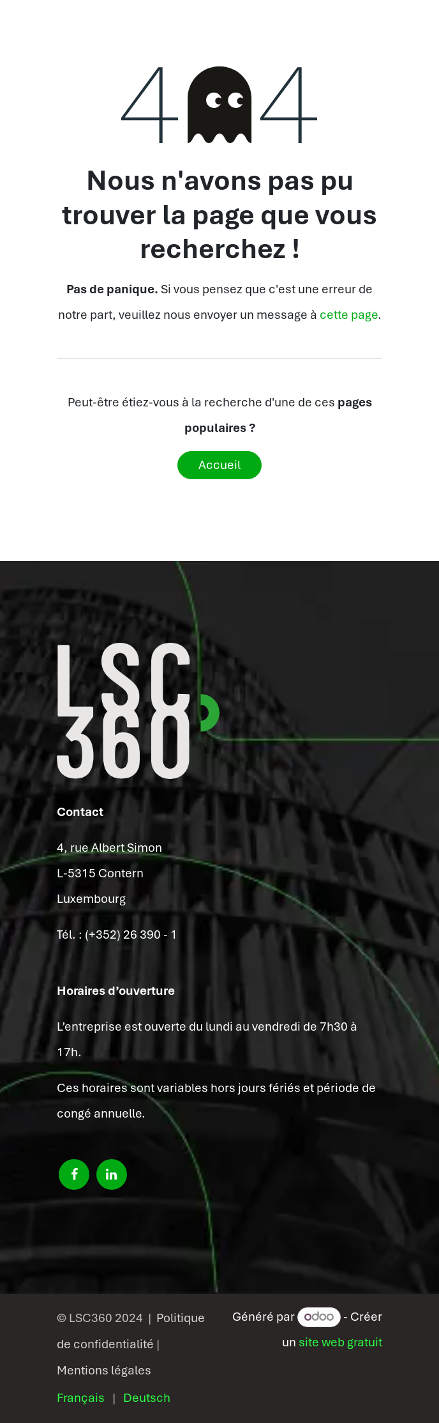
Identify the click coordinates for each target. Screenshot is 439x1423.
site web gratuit (340, 1342)
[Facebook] (74, 1174)
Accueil (219, 465)
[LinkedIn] (111, 1174)
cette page (349, 315)
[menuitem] (81, 1398)
